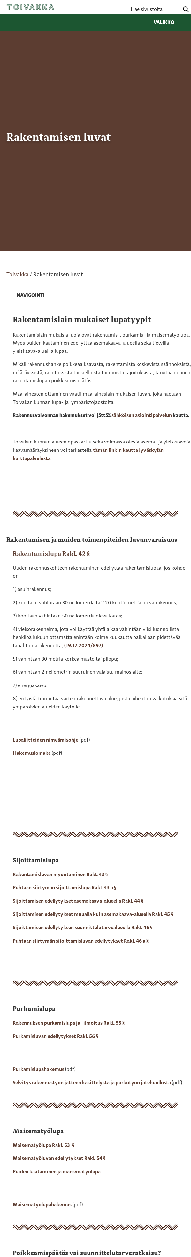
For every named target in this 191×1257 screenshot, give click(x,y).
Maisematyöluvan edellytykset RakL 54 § (59, 1158)
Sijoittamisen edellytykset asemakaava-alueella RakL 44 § (78, 901)
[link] (25, 296)
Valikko (169, 23)
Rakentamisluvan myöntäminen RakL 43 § (60, 874)
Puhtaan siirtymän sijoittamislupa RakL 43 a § (64, 887)
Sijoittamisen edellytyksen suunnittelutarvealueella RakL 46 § (82, 927)
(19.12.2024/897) (83, 645)
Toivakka (30, 7)
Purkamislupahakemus (39, 1069)
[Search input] (154, 9)
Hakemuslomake (32, 753)
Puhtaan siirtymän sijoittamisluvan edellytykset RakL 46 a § (81, 941)
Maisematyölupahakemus (43, 1205)
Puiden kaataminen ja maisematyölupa (57, 1172)
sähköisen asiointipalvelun (141, 415)
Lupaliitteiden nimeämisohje (45, 740)
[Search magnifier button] (186, 9)
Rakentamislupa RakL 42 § (51, 554)
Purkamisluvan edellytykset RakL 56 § (55, 1036)
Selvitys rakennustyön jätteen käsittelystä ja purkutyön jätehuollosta (92, 1083)
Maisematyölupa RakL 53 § (43, 1145)
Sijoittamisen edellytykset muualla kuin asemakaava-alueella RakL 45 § (93, 914)
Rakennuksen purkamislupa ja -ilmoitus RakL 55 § (69, 1023)
